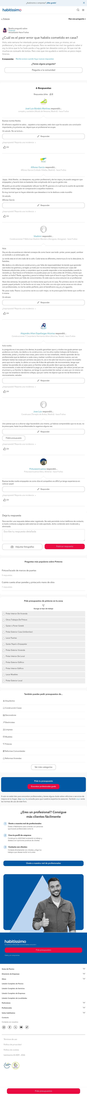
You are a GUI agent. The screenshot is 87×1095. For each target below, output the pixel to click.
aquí (23, 799)
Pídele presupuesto (14, 438)
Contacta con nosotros (10, 1022)
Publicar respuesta (64, 546)
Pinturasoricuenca (37, 469)
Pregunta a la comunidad (43, 70)
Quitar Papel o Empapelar (16, 644)
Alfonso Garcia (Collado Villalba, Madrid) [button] (38, 170)
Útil (6, 147)
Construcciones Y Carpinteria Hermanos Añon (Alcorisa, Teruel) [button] (38, 336)
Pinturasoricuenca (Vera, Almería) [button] (38, 472)
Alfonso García (38, 167)
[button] (43, 969)
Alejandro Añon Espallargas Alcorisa (38, 334)
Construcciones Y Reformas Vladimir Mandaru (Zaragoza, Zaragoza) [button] (38, 239)
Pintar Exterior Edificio (15, 662)
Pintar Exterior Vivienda (15, 650)
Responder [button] (43, 136)
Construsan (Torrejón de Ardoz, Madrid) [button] (38, 414)
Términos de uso (10, 1039)
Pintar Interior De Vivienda (16, 614)
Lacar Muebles (12, 675)
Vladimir (38, 236)
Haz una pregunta (76, 19)
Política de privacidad (12, 1045)
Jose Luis (37, 412)
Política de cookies (11, 1050)
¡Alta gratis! (51, 3)
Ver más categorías (43, 767)
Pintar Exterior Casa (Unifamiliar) (19, 632)
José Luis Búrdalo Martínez (37, 109)
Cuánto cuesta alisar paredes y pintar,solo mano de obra (28, 582)
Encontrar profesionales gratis (43, 786)
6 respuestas (8, 59)
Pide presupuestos (43, 1091)
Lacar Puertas (11, 638)
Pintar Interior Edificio (15, 668)
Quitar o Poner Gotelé (15, 626)
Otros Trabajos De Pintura (16, 620)
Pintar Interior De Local (15, 656)
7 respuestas (7, 587)
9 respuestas (7, 575)
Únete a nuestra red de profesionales (43, 863)
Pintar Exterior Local (14, 681)
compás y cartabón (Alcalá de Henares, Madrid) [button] (38, 111)
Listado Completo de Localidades (14, 998)
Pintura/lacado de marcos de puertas (19, 571)
